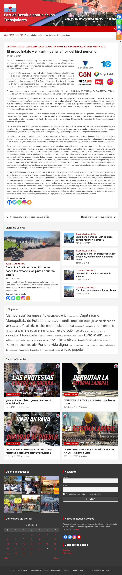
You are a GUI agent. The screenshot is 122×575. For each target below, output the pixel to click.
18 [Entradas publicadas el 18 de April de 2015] (47, 544)
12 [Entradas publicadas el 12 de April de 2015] (55, 539)
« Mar (6, 558)
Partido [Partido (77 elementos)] (89, 340)
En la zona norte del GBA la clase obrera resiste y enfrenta (94, 238)
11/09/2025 (81, 263)
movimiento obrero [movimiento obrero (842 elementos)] (62, 340)
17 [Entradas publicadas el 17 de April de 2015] (39, 544)
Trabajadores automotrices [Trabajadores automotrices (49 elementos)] (94, 345)
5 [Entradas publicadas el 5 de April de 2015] (55, 534)
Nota (103, 47)
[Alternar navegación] (7, 29)
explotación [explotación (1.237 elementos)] (66, 330)
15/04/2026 (10, 407)
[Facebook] (9, 202)
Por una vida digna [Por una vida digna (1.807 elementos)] (53, 344)
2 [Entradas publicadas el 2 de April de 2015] (31, 534)
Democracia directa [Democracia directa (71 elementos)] (91, 326)
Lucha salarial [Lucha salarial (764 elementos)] (93, 335)
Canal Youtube (12, 394)
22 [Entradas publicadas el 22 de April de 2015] (24, 549)
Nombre (66, 477)
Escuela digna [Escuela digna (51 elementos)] (51, 331)
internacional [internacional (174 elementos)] (12, 335)
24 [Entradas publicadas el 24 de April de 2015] (39, 549)
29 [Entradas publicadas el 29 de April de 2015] (24, 553)
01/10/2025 (81, 243)
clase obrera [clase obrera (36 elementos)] (55, 321)
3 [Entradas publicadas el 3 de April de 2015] (39, 534)
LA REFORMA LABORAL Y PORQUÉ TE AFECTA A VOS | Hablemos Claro (89, 451)
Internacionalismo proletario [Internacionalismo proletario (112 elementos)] (50, 335)
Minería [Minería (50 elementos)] (45, 340)
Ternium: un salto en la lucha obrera (96, 290)
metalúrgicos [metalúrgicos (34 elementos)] (38, 340)
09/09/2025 (81, 280)
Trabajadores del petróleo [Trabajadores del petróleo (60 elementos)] (29, 350)
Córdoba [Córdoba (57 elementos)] (78, 326)
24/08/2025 (81, 294)
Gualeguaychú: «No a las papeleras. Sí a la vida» (30, 217)
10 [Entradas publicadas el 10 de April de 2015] (39, 539)
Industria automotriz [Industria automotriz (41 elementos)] (98, 331)
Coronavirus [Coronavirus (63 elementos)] (16, 326)
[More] (29, 202)
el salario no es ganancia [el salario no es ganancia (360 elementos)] (30, 330)
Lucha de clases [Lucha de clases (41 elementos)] (77, 336)
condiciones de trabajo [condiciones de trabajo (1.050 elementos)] (77, 321)
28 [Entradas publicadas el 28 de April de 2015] (16, 553)
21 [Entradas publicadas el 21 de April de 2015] (16, 549)
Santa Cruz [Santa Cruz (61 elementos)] (79, 345)
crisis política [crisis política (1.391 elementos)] (64, 326)
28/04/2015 (12, 56)
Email (65, 486)
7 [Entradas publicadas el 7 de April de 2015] (15, 539)
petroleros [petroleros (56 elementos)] (106, 340)
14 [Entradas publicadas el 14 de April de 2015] (16, 544)
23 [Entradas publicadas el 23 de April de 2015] (31, 549)
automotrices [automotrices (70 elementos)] (73, 316)
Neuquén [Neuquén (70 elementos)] (81, 340)
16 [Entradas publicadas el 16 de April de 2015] (31, 544)
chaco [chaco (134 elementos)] (48, 321)
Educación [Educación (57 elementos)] (9, 331)
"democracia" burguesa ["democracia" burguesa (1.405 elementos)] (23, 315)
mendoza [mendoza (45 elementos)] (29, 340)
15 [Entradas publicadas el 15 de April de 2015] (24, 544)
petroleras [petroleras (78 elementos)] (97, 340)
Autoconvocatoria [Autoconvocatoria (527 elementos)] (54, 315)
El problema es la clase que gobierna (96, 217)
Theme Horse (77, 570)
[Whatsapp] (19, 202)
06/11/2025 (69, 456)
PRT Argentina (23, 407)
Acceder (66, 550)
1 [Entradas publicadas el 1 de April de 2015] (23, 534)
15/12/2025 (69, 407)
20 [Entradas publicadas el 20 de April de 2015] (8, 549)
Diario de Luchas (15, 227)
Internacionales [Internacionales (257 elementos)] (28, 335)
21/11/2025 (10, 456)
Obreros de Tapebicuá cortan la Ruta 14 (93, 275)
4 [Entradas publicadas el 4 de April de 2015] (47, 534)
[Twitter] (14, 202)
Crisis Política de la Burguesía (22, 47)
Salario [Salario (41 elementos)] (71, 345)
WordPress (106, 570)
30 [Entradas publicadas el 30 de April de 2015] (31, 553)
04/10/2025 (10, 278)
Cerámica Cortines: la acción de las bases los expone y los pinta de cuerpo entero (30, 271)
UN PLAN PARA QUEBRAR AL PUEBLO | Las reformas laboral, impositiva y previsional (29, 451)
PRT (19, 56)
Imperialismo (93, 47)
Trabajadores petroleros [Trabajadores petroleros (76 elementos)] (50, 350)
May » (56, 558)
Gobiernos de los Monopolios (71, 47)
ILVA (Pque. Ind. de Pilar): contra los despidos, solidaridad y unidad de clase (96, 256)
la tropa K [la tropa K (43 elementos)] (67, 336)
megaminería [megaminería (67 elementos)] (20, 340)
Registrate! (67, 553)
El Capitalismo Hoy (47, 47)
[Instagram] (24, 202)
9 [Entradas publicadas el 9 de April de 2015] (31, 539)
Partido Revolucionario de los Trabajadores (42, 570)
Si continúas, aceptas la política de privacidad (82, 494)
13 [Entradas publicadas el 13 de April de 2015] (8, 544)
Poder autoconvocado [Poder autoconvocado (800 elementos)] (21, 345)
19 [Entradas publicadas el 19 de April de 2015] (55, 544)
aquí (77, 529)
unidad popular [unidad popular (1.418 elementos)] (72, 349)
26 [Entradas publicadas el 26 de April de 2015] (55, 549)
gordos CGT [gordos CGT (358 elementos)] (83, 330)
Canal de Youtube (16, 359)
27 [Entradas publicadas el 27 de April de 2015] (8, 553)
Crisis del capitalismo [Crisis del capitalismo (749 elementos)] (37, 326)
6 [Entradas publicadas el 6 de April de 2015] (7, 539)
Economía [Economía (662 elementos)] (107, 326)
